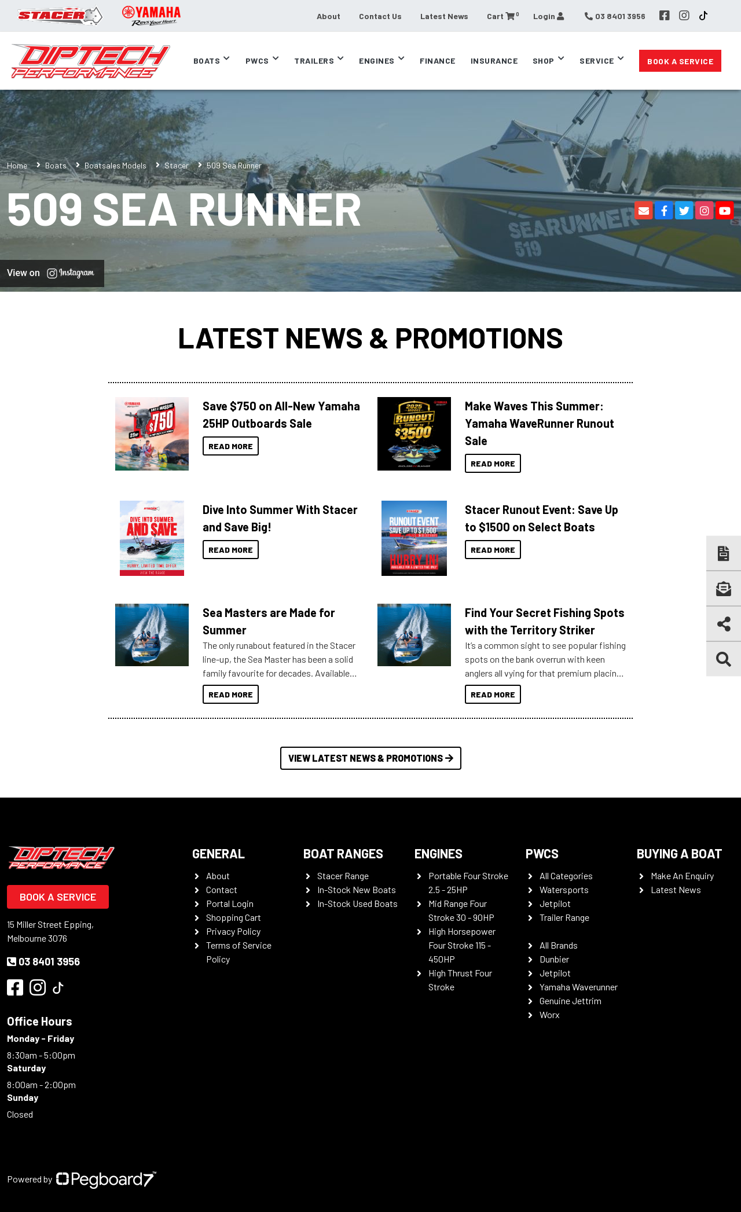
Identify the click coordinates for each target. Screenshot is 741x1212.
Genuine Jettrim (570, 1000)
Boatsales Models (115, 165)
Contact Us (380, 16)
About (328, 16)
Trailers (314, 60)
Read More (230, 446)
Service (596, 60)
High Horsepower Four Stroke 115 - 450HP (462, 944)
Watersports (564, 889)
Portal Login (230, 903)
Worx (550, 1014)
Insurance (494, 60)
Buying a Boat (679, 853)
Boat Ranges (343, 853)
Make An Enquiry (682, 875)
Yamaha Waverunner (579, 986)
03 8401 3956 (43, 961)
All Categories (566, 875)
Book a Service (680, 61)
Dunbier (554, 958)
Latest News (444, 16)
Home (17, 165)
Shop (544, 60)
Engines (377, 60)
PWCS (542, 853)
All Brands (559, 944)
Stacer (176, 165)
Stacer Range (343, 875)
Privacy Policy (233, 930)
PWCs (257, 60)
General (218, 853)
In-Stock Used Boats (357, 903)
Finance (438, 60)
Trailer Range (564, 917)
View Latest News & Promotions (370, 757)
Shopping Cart (233, 917)
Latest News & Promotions (370, 336)
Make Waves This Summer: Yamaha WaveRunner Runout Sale (539, 423)
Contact (221, 889)
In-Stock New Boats (356, 889)
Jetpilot (555, 903)
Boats (207, 60)
